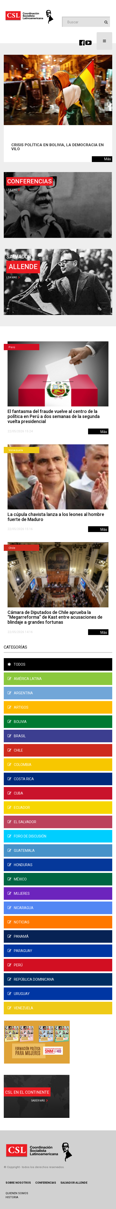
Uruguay (19, 994)
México (17, 879)
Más (107, 159)
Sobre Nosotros (18, 1182)
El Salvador (22, 822)
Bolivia (17, 722)
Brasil (17, 736)
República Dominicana (31, 979)
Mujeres (19, 893)
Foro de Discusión (27, 836)
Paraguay (20, 951)
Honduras (20, 865)
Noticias (18, 922)
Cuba (15, 793)
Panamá (18, 936)
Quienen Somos (17, 1193)
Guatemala (21, 851)
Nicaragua (20, 908)
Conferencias (45, 1182)
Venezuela (16, 450)
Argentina (20, 693)
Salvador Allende (73, 1182)
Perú (12, 347)
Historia (12, 1197)
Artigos (18, 707)
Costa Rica (21, 779)
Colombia (19, 765)
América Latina (25, 679)
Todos (16, 664)
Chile (12, 548)
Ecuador (19, 808)
